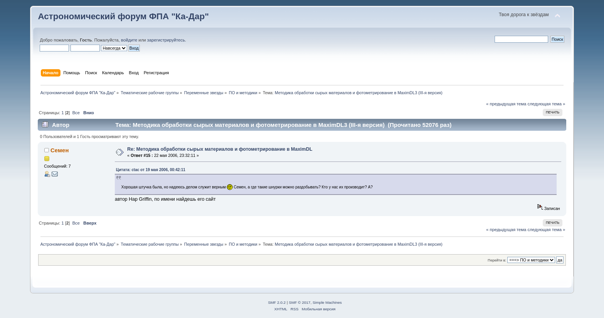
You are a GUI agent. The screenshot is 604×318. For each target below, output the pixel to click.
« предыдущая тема (506, 104)
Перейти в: (497, 260)
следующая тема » (546, 104)
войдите (129, 40)
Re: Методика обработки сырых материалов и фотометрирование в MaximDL (219, 149)
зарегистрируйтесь (166, 40)
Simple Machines (327, 302)
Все (76, 112)
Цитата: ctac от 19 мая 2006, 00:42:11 (150, 170)
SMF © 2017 (299, 302)
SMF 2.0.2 (277, 302)
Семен (59, 150)
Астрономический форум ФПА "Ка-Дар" (123, 16)
